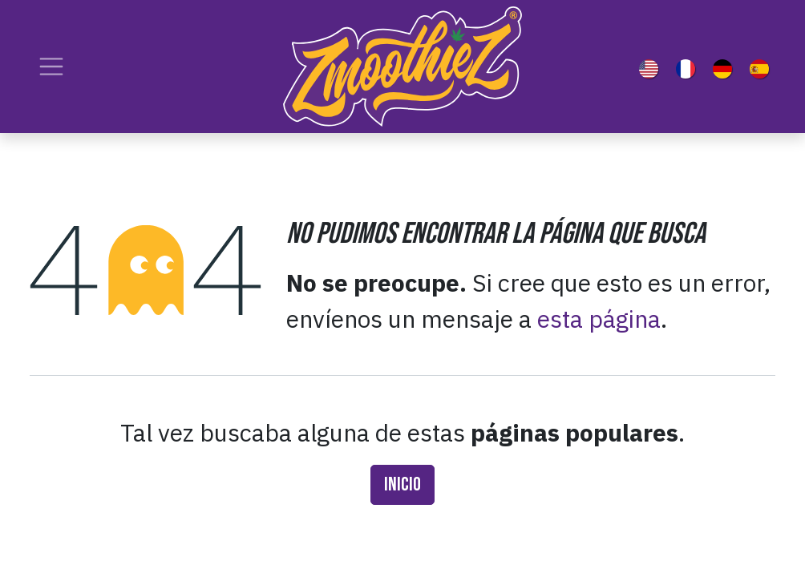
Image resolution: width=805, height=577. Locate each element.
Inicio (402, 484)
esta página (599, 318)
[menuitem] (652, 66)
